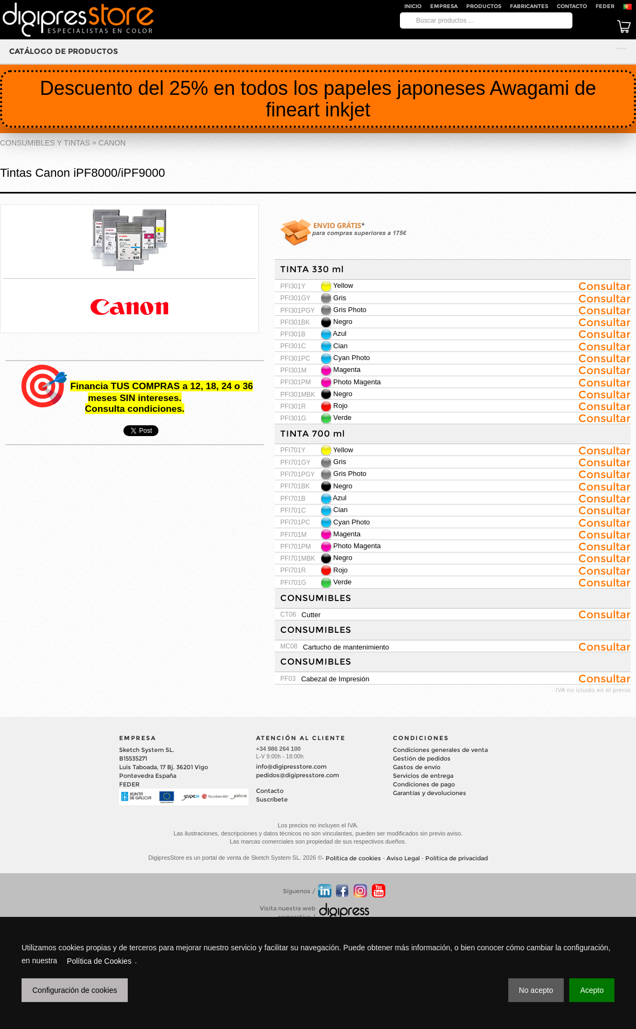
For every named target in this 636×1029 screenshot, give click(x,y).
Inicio (412, 6)
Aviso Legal (403, 858)
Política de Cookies (99, 961)
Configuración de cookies (74, 990)
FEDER (605, 6)
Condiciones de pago (424, 784)
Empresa (444, 6)
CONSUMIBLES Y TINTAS (45, 143)
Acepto (592, 990)
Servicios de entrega (423, 775)
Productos (483, 6)
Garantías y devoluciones (429, 793)
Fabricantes (529, 6)
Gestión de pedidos (422, 758)
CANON (112, 143)
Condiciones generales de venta (440, 750)
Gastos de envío (416, 767)
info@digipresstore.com (291, 766)
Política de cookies (353, 858)
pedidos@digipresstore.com (297, 775)
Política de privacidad (456, 858)
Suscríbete (272, 799)
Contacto (572, 6)
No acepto (536, 990)
